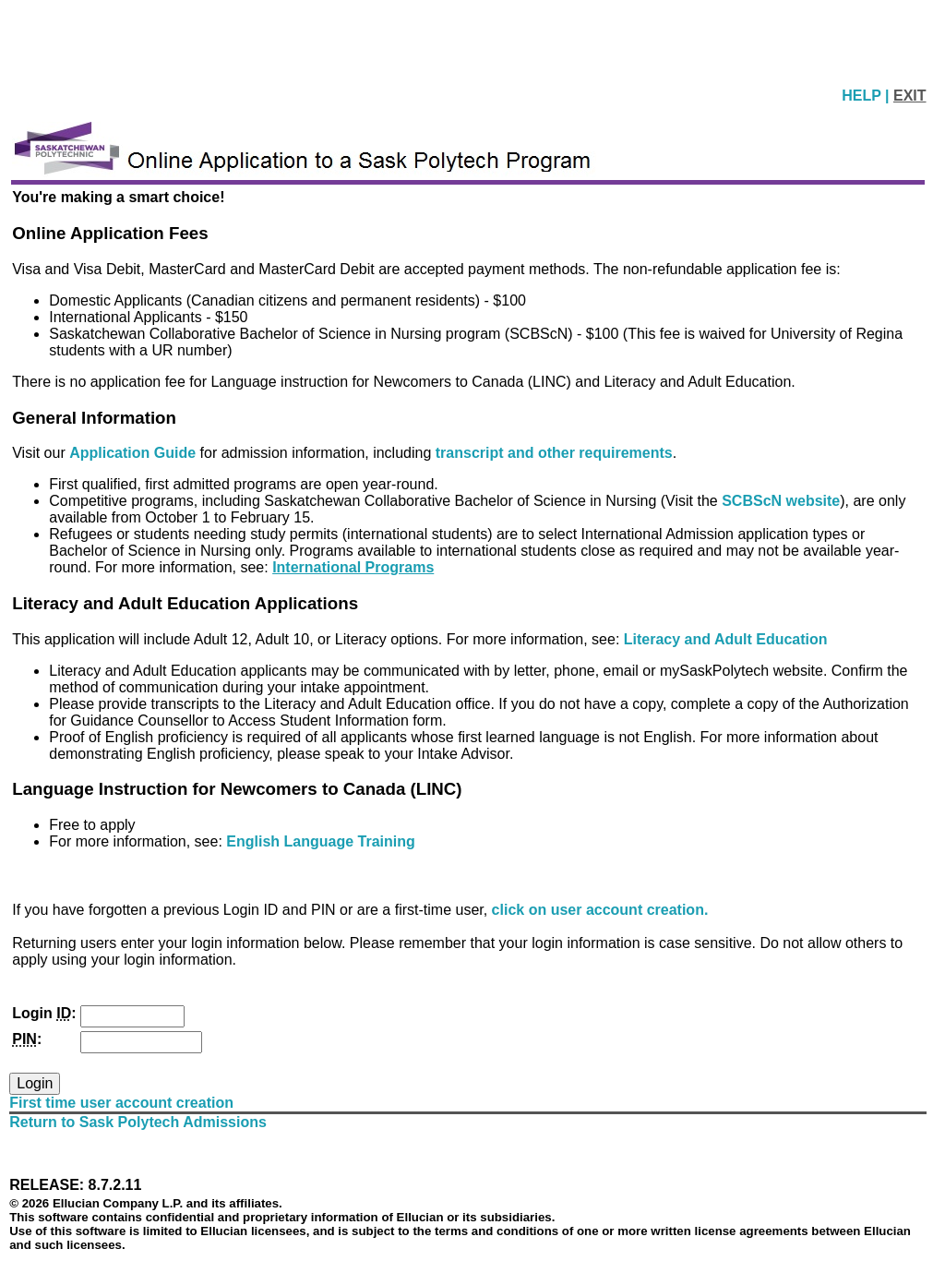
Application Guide (134, 453)
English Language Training (320, 841)
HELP (863, 95)
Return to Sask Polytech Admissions (138, 1122)
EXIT (910, 95)
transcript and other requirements (554, 453)
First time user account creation (121, 1103)
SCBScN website (781, 501)
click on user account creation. (600, 910)
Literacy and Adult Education (726, 639)
